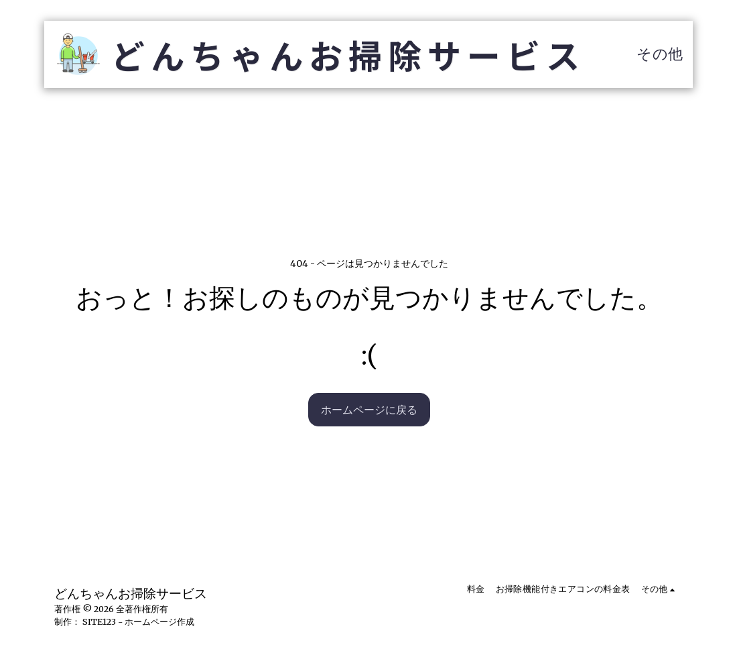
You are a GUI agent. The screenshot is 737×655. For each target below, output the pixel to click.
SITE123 (99, 621)
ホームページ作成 (159, 621)
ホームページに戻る (369, 409)
